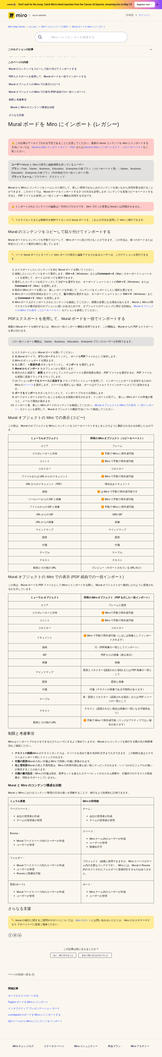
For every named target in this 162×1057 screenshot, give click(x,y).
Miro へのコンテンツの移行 (54, 26)
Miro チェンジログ (23, 1046)
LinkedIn (20, 935)
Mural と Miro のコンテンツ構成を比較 (32, 107)
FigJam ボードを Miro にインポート (28, 1002)
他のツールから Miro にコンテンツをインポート (35, 1021)
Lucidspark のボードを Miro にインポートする (34, 1014)
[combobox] (81, 37)
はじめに (33, 26)
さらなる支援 (16, 115)
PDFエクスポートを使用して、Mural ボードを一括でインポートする (47, 76)
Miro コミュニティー (86, 1046)
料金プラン (114, 1046)
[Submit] (39, 37)
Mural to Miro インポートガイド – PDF (53, 147)
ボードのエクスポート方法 (23, 995)
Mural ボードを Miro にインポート (89, 26)
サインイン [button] (145, 15)
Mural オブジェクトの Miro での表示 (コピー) (34, 84)
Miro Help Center (16, 26)
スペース (28, 384)
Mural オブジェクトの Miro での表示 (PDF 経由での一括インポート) (47, 91)
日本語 (130, 15)
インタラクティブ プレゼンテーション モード (34, 1008)
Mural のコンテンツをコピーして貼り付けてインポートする (43, 68)
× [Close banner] (157, 5)
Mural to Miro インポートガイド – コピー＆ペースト (113, 147)
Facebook (10, 935)
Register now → (144, 4)
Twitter (15, 935)
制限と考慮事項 (17, 99)
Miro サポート (83, 920)
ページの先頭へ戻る (21, 974)
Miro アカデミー (140, 1046)
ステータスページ (54, 1046)
